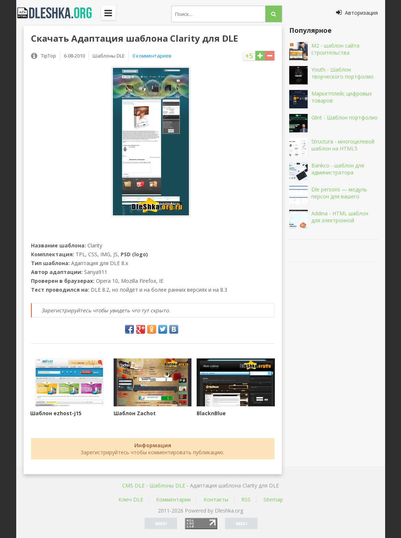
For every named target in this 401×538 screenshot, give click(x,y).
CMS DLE (133, 485)
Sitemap (273, 499)
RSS (245, 499)
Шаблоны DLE (167, 485)
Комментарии (173, 499)
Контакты (216, 499)
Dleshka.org (58, 13)
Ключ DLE (130, 499)
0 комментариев (152, 55)
